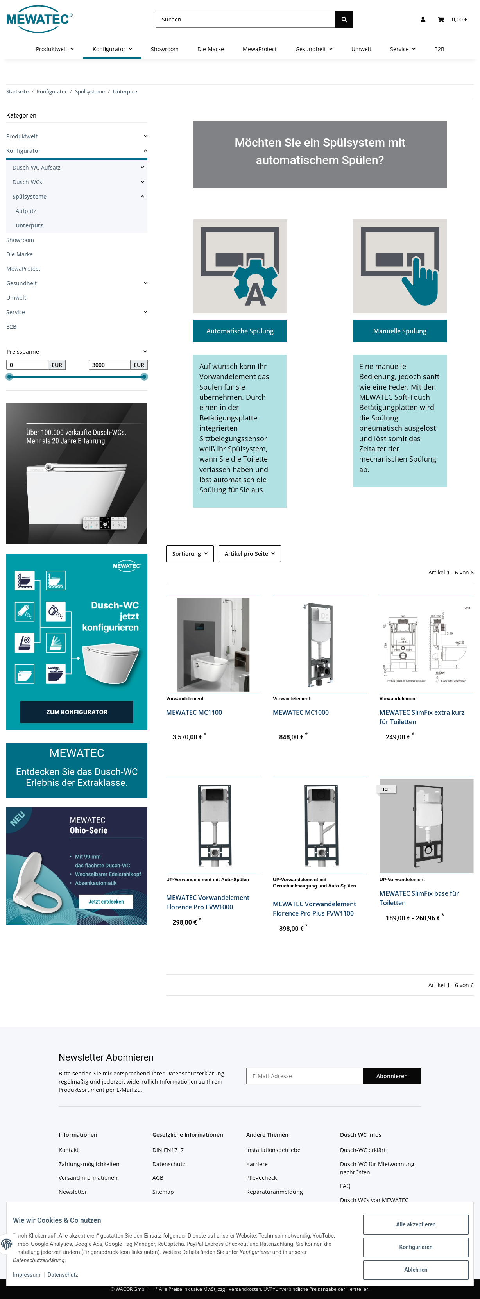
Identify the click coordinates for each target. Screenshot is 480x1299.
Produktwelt (22, 136)
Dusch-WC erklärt (363, 1150)
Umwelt (16, 297)
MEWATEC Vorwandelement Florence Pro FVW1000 (207, 902)
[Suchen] (246, 19)
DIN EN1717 (168, 1150)
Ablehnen (409, 1268)
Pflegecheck (261, 1177)
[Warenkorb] (453, 19)
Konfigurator (23, 150)
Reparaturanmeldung (274, 1191)
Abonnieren (392, 1076)
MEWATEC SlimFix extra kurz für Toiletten (422, 717)
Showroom (20, 239)
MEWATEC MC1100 (194, 712)
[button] (423, 19)
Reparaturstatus (267, 1205)
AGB (157, 1177)
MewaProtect (23, 268)
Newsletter (73, 1191)
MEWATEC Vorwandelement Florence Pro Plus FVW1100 (314, 909)
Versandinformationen (88, 1177)
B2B (11, 326)
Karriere (257, 1164)
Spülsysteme (30, 196)
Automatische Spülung (240, 331)
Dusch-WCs (27, 182)
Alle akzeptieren (409, 1227)
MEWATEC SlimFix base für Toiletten (419, 898)
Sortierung (186, 553)
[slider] (9, 377)
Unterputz (29, 225)
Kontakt (69, 1150)
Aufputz (26, 211)
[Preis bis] (110, 365)
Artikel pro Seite (246, 553)
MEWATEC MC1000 (301, 712)
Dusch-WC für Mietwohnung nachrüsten (377, 1168)
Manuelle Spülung (399, 331)
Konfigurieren (409, 1248)
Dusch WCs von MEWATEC (374, 1200)
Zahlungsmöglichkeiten (89, 1164)
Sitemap (163, 1191)
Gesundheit (21, 283)
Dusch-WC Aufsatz (37, 167)
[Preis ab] (27, 365)
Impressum (167, 1205)
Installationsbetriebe (273, 1150)
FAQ (345, 1186)
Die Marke (19, 254)
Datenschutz (168, 1164)
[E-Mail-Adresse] (304, 1076)
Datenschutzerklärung (195, 1073)
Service (15, 312)
